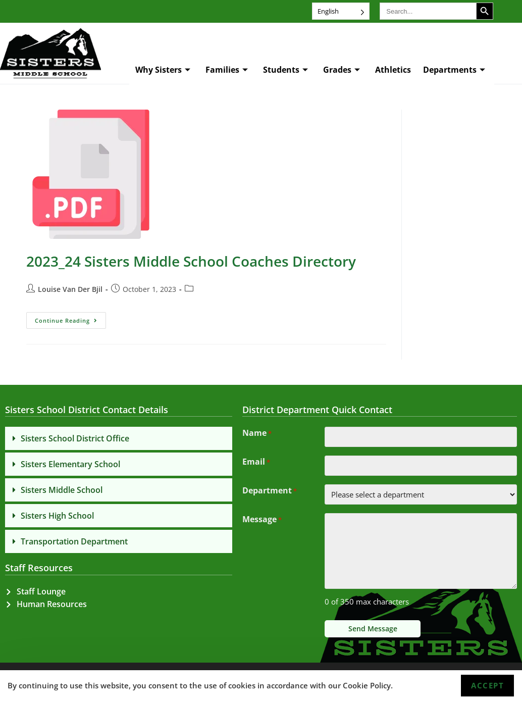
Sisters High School (57, 515)
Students (285, 70)
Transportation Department (74, 541)
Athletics (393, 69)
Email (256, 462)
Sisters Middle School (61, 489)
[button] (118, 438)
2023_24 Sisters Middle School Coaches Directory (191, 261)
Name (257, 433)
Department (269, 491)
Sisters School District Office (75, 438)
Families (226, 70)
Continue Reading (70, 318)
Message (262, 520)
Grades (341, 70)
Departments (454, 70)
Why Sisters (162, 70)
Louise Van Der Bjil (70, 289)
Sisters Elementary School (70, 464)
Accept (487, 685)
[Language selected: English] (341, 11)
